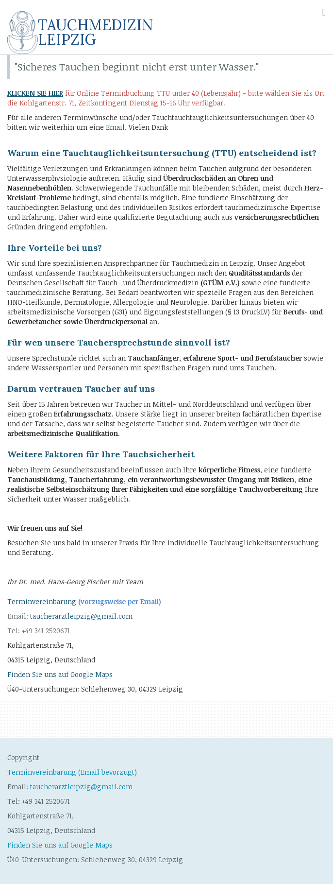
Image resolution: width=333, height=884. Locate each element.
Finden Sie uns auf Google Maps (60, 674)
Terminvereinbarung (84, 601)
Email (115, 127)
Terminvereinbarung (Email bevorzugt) (72, 772)
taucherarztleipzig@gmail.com (81, 616)
